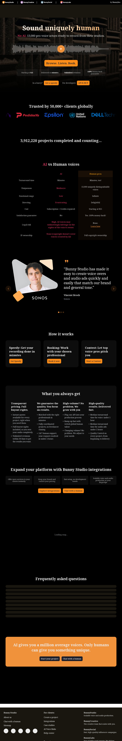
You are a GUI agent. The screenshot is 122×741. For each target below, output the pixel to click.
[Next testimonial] (113, 288)
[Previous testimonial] (8, 288)
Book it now (54, 361)
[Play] (61, 49)
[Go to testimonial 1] (58, 312)
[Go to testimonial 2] (61, 312)
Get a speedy (51, 83)
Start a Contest (93, 361)
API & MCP (83, 83)
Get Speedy (16, 361)
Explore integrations (50, 490)
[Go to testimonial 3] (63, 312)
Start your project (49, 658)
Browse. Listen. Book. (61, 63)
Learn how (95, 226)
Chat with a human (73, 490)
